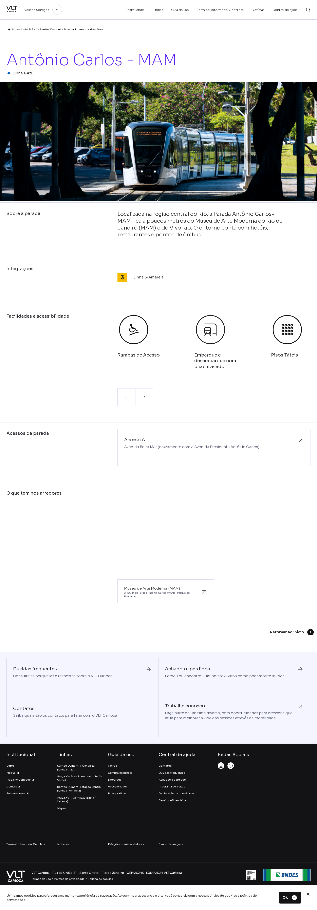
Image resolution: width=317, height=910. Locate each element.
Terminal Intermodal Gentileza (26, 844)
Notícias (63, 844)
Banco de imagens (171, 844)
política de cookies (222, 895)
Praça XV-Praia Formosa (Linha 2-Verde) (79, 778)
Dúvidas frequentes (172, 773)
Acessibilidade (118, 786)
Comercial (13, 786)
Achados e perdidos (172, 779)
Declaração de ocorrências (177, 793)
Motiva (12, 773)
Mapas (61, 808)
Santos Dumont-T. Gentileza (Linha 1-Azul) (76, 767)
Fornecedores (17, 793)
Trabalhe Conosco (20, 779)
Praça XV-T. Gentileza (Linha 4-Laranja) (77, 799)
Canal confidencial (173, 800)
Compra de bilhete (120, 773)
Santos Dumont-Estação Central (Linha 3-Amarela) (79, 788)
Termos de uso (41, 879)
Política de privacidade (69, 879)
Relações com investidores (126, 844)
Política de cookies (100, 879)
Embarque (115, 779)
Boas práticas (117, 793)
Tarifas (112, 765)
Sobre (10, 765)
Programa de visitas (172, 786)
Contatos (165, 765)
